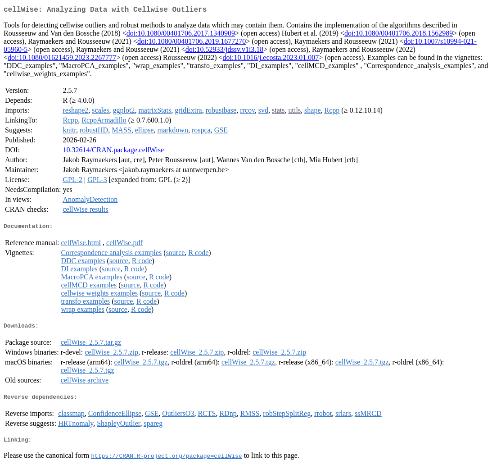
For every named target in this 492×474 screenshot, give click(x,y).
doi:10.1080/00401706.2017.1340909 (180, 35)
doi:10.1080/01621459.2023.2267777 (62, 59)
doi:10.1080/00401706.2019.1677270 (191, 43)
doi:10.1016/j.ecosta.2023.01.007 (271, 59)
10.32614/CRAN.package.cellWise (113, 151)
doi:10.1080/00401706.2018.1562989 (398, 35)
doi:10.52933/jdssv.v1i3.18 (224, 51)
